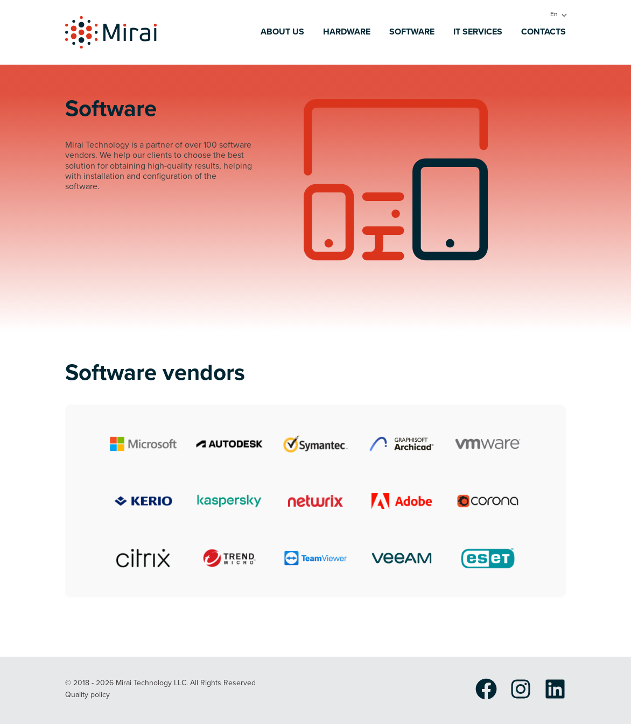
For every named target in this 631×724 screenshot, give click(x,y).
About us (282, 32)
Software (411, 32)
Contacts (543, 32)
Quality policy (87, 695)
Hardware (346, 32)
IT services (477, 32)
